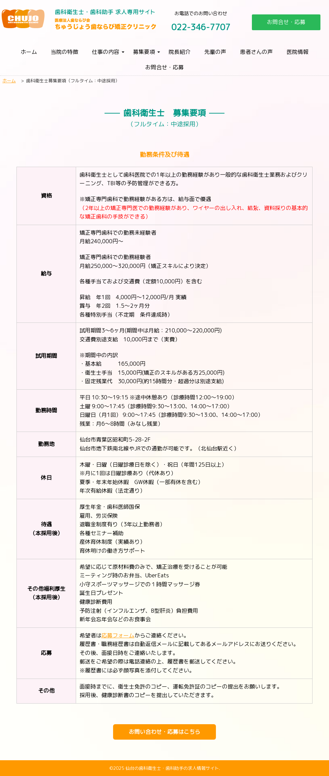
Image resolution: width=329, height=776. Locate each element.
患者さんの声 (256, 52)
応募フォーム (117, 635)
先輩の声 (215, 52)
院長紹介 (180, 52)
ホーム (29, 52)
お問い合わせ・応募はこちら (164, 732)
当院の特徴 (64, 52)
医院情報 (297, 52)
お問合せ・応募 (286, 22)
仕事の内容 (105, 52)
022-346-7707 (200, 27)
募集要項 (144, 52)
